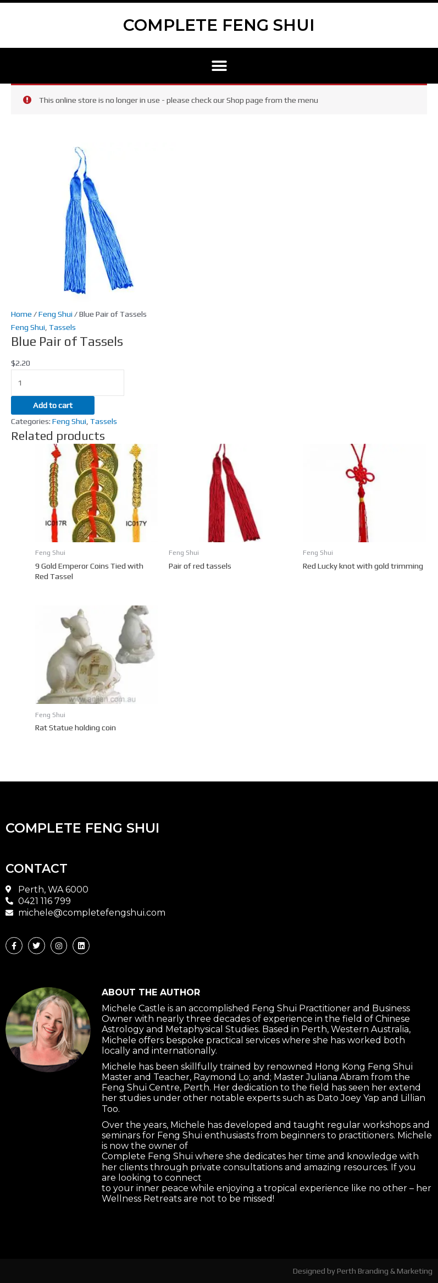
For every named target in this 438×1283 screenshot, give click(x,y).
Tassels (62, 327)
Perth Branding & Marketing (385, 1270)
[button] (219, 65)
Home (21, 313)
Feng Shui (55, 313)
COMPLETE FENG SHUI (219, 25)
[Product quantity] (67, 383)
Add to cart (53, 405)
